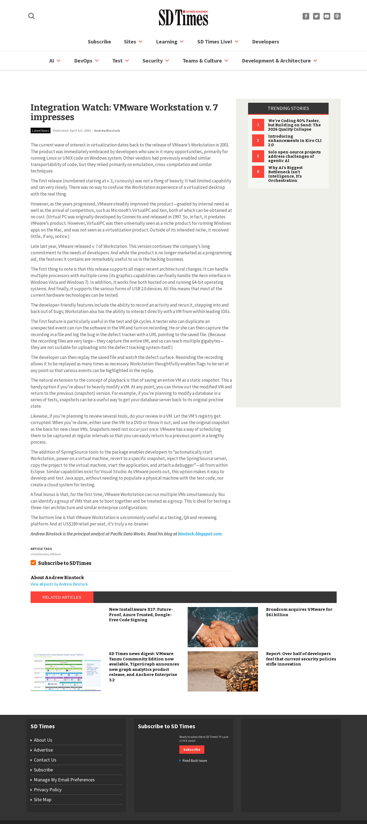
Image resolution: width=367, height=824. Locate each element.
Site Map (42, 779)
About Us (43, 719)
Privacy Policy (47, 769)
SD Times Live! (218, 41)
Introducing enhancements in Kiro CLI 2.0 (295, 120)
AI (55, 60)
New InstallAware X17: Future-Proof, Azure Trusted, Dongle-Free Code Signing (141, 594)
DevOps (86, 60)
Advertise (43, 729)
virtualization (40, 534)
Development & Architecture (280, 60)
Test (121, 60)
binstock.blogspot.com (199, 513)
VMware (55, 534)
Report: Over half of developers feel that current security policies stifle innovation (301, 638)
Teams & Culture (206, 60)
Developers (265, 41)
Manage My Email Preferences (64, 759)
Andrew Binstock (107, 110)
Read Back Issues (195, 740)
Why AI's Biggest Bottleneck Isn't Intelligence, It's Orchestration (285, 154)
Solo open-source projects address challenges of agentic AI (294, 136)
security (156, 60)
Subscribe (99, 41)
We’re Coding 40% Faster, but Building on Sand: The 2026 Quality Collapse (294, 104)
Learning (170, 41)
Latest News (40, 110)
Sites (133, 41)
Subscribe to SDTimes (64, 543)
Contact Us (45, 739)
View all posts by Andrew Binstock (59, 563)
